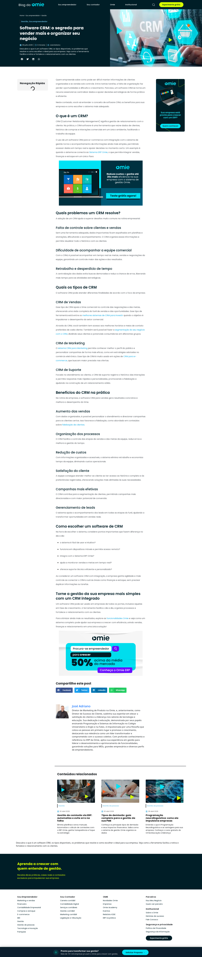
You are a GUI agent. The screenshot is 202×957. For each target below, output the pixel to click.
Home (22, 15)
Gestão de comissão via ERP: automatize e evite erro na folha (74, 818)
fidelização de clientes (73, 424)
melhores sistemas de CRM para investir (102, 315)
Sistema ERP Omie (98, 152)
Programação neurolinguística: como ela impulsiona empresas (162, 818)
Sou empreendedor (67, 4)
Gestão (44, 15)
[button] (22, 59)
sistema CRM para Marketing (72, 348)
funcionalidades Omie (117, 618)
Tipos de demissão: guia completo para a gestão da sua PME (118, 818)
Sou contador (93, 4)
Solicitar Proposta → (135, 952)
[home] (31, 4)
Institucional (131, 4)
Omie (112, 4)
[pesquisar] (153, 4)
